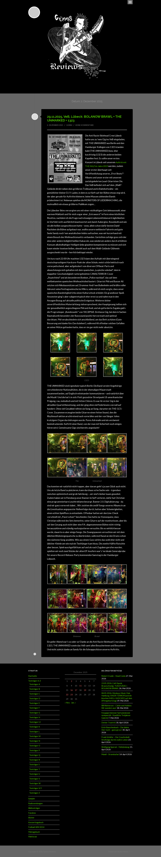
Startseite (32, 675)
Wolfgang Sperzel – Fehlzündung (115, 746)
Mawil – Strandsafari (110, 753)
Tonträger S (34, 764)
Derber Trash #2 (108, 722)
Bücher (31, 817)
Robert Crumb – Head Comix (113, 675)
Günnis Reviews (49, 851)
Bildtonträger (34, 807)
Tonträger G (34, 712)
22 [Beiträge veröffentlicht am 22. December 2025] (67, 694)
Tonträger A (34, 684)
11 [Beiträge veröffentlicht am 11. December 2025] (80, 685)
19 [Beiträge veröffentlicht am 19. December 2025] (85, 690)
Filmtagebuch (34, 831)
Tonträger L (34, 731)
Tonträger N (34, 740)
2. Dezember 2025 (55, 125)
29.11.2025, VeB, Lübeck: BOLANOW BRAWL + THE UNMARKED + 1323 (84, 118)
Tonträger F (34, 707)
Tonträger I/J (35, 721)
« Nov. (67, 702)
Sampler (31, 798)
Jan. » (73, 702)
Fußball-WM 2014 (36, 826)
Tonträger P (34, 750)
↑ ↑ (131, 851)
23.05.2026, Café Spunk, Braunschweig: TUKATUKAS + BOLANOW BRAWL (114, 685)
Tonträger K (34, 726)
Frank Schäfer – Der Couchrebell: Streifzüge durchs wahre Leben (115, 737)
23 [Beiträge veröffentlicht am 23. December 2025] (71, 694)
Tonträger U (34, 773)
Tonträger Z (34, 792)
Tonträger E (34, 703)
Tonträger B (34, 688)
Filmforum (32, 836)
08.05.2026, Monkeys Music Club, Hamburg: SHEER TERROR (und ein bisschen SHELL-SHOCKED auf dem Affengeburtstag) (116, 696)
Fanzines (32, 812)
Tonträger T (34, 769)
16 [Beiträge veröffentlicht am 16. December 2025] (71, 690)
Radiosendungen (35, 803)
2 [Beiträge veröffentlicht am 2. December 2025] (71, 681)
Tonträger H (34, 717)
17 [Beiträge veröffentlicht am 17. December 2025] (76, 690)
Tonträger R (34, 759)
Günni (71, 125)
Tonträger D (34, 698)
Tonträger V (34, 778)
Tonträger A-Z (34, 680)
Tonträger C (34, 693)
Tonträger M (34, 735)
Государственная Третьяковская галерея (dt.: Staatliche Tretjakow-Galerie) (116, 714)
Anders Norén (122, 851)
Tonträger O (34, 745)
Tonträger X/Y (35, 787)
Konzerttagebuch (35, 822)
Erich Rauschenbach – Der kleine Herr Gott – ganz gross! (115, 727)
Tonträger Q (34, 754)
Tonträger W (35, 783)
